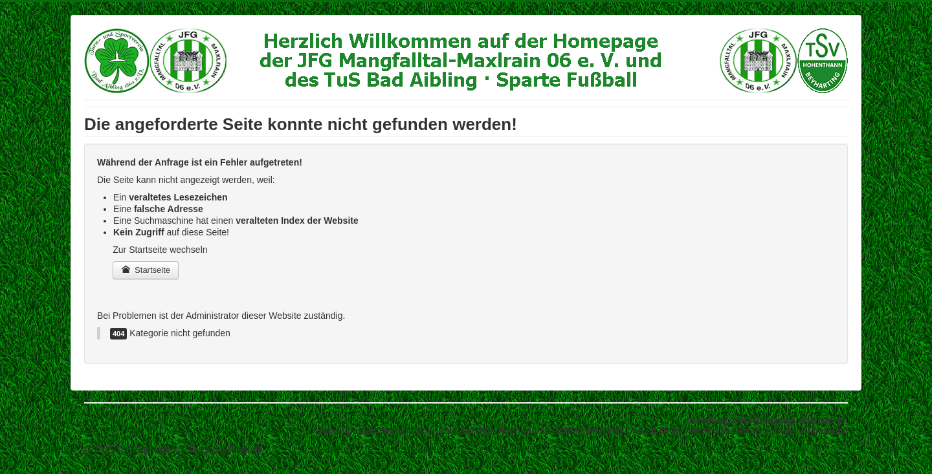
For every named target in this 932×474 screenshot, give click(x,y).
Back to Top (824, 449)
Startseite (145, 270)
